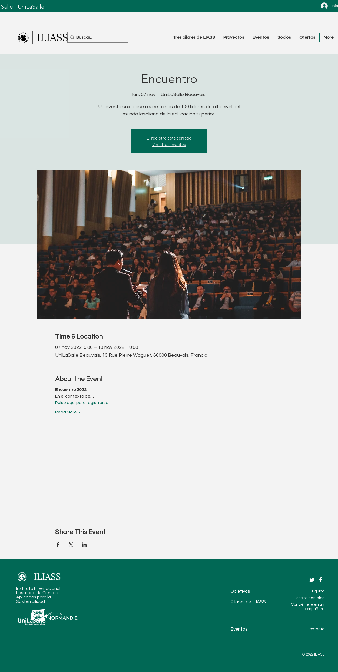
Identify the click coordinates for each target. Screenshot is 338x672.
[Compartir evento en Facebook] (57, 544)
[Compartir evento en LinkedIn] (84, 544)
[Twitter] (312, 579)
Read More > (67, 412)
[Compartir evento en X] (71, 544)
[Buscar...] (96, 37)
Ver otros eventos (169, 144)
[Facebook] (320, 579)
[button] (194, 37)
